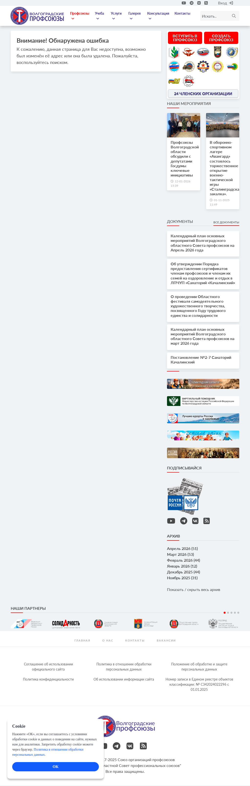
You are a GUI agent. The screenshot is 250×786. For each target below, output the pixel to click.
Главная (82, 640)
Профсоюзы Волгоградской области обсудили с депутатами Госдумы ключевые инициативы (185, 159)
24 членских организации (203, 94)
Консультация (158, 16)
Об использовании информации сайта (124, 680)
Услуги (116, 16)
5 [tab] (238, 613)
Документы (180, 221)
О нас (107, 640)
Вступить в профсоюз (185, 38)
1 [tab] (225, 613)
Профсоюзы (80, 16)
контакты (135, 640)
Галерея (135, 16)
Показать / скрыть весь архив (193, 590)
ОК (55, 767)
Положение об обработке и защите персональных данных (199, 667)
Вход (225, 2)
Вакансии (166, 640)
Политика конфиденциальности (48, 680)
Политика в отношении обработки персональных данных (123, 667)
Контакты (182, 13)
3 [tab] (231, 613)
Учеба (99, 16)
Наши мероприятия (189, 104)
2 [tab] (228, 613)
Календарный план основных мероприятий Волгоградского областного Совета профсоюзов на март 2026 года (202, 336)
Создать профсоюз (221, 38)
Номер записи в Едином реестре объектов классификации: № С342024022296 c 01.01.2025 (199, 685)
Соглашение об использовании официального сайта (48, 667)
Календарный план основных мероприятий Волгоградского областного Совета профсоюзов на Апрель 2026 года (202, 243)
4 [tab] (235, 613)
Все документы (226, 223)
